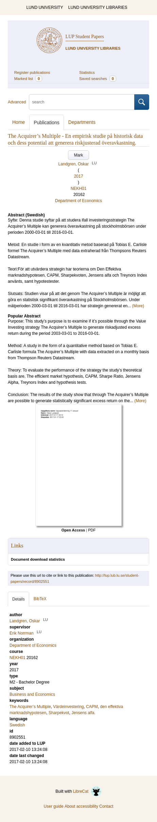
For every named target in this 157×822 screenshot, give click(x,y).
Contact (106, 806)
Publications (46, 122)
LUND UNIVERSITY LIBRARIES (97, 7)
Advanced (17, 102)
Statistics (87, 72)
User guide (54, 806)
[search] (82, 102)
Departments (81, 122)
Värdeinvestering (68, 706)
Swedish (17, 725)
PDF (91, 530)
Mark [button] (78, 155)
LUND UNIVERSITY (44, 7)
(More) (138, 305)
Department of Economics (78, 200)
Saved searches (97, 79)
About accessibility (81, 806)
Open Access (73, 530)
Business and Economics (32, 694)
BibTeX (40, 598)
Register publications (32, 72)
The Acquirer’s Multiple (30, 706)
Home (18, 122)
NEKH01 (79, 188)
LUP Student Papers (85, 36)
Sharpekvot (59, 712)
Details (18, 599)
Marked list (28, 79)
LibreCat (87, 791)
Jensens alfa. (83, 712)
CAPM (92, 706)
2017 (78, 176)
